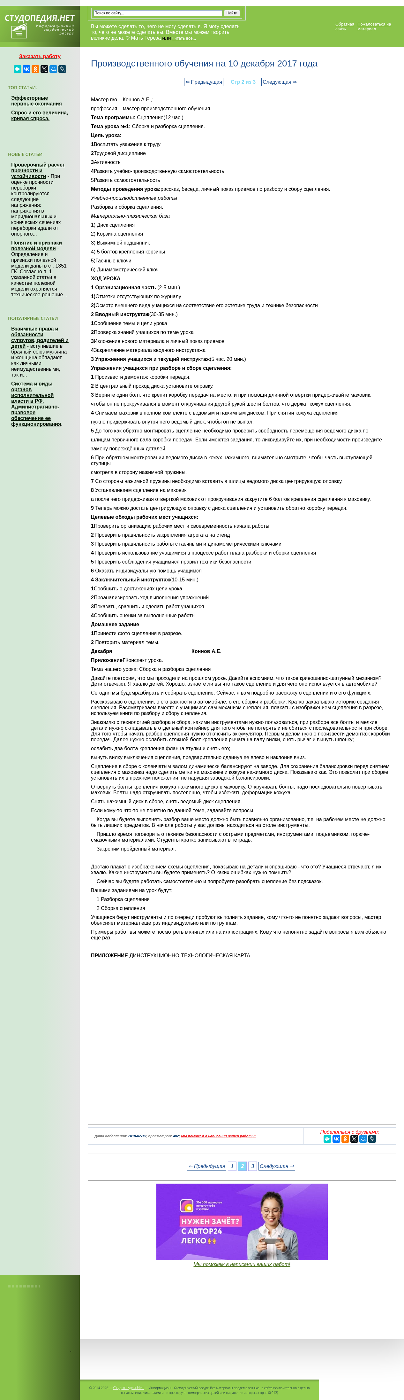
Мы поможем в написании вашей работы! (218, 1136)
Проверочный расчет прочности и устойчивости (38, 170)
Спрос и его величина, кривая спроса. (39, 115)
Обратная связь (344, 26)
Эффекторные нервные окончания (36, 100)
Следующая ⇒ (280, 82)
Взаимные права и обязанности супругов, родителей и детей (40, 337)
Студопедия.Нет (128, 1387)
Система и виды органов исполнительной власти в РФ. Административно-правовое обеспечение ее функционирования (36, 404)
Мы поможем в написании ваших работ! (241, 1264)
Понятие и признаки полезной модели (36, 245)
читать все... (184, 38)
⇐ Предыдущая (203, 82)
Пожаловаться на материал (374, 26)
